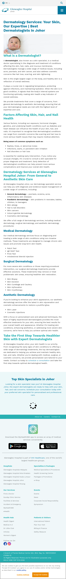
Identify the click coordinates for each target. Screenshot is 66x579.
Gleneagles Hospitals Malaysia (15, 470)
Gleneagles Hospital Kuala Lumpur (17, 477)
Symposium (38, 504)
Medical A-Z (8, 525)
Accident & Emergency (12, 504)
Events (36, 494)
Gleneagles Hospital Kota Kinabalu (17, 473)
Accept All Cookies (40, 575)
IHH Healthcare (38, 458)
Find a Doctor (9, 494)
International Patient (42, 521)
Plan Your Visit (39, 525)
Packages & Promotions (43, 477)
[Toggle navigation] (62, 10)
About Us (38, 417)
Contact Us (55, 417)
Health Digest (9, 521)
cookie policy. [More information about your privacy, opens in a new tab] (21, 570)
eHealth (7, 511)
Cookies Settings (23, 575)
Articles (6, 532)
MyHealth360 (9, 508)
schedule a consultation (39, 360)
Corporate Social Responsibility (46, 501)
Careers (47, 417)
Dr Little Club (9, 528)
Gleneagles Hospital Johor (14, 480)
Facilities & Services (11, 501)
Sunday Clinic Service (12, 497)
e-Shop (37, 480)
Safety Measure (40, 532)
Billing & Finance (40, 528)
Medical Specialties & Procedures (47, 470)
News (36, 497)
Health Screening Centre (43, 473)
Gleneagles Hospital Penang (14, 484)
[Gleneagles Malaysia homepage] (17, 10)
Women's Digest (10, 535)
